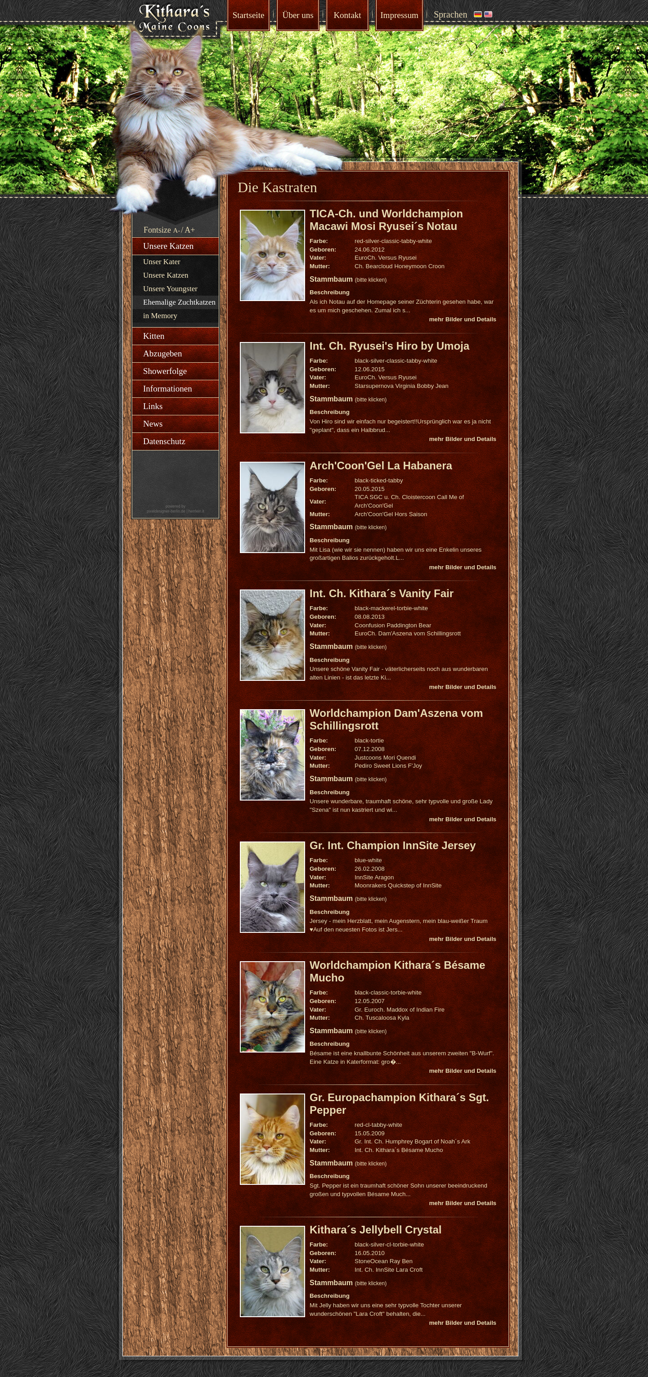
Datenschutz (164, 441)
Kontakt (347, 15)
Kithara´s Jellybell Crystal (375, 1230)
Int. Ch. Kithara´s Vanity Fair (382, 593)
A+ (189, 229)
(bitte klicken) (371, 280)
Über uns (297, 15)
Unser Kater (161, 261)
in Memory (160, 315)
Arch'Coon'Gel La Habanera (381, 465)
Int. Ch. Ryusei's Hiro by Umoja (389, 346)
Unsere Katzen (168, 246)
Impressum (399, 15)
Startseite (249, 15)
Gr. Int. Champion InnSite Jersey (393, 845)
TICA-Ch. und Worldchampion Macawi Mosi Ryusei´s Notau (386, 219)
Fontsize (157, 229)
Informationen (167, 388)
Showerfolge (165, 371)
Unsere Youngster (170, 288)
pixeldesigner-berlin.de (166, 511)
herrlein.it (196, 511)
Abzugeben (162, 353)
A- (176, 230)
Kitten (154, 336)
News (152, 423)
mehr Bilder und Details (462, 319)
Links (152, 406)
